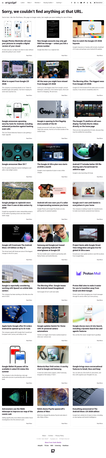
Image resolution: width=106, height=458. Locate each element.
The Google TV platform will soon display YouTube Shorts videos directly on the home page (87, 123)
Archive (50, 435)
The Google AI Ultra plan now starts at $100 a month (52, 165)
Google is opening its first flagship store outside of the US (51, 122)
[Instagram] (75, 2)
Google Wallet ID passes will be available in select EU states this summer (15, 369)
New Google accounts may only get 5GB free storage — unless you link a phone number (52, 43)
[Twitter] (78, 2)
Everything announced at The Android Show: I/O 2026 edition (86, 410)
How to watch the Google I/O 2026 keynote (87, 42)
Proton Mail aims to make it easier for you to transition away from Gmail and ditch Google (87, 288)
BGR (51, 445)
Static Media (45, 438)
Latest (22, 2)
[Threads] (87, 2)
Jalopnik (40, 445)
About (44, 435)
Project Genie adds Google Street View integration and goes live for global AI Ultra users (87, 247)
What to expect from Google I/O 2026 (15, 82)
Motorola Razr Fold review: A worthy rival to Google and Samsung (52, 368)
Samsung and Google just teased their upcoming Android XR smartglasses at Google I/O (51, 247)
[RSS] (90, 2)
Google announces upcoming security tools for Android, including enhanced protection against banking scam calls (17, 125)
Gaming (58, 2)
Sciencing (58, 445)
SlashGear (66, 445)
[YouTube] (81, 2)
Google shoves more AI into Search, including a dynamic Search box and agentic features (87, 328)
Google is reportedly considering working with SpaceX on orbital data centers (17, 288)
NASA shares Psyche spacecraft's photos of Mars (51, 410)
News (29, 2)
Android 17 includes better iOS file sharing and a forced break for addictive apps (87, 166)
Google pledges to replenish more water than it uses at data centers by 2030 (17, 205)
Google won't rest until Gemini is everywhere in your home (86, 204)
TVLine (46, 445)
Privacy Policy (59, 435)
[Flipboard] (84, 2)
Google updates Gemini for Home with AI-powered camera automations (51, 328)
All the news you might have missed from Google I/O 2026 (52, 82)
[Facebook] (71, 2)
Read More (29, 55)
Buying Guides (48, 2)
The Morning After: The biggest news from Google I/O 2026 (88, 82)
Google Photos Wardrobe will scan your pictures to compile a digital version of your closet (16, 43)
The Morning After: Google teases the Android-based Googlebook (51, 287)
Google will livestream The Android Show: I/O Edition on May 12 (17, 246)
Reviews (37, 2)
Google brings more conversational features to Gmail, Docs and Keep (87, 368)
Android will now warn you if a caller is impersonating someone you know (52, 204)
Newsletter (98, 2)
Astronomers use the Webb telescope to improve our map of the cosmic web (17, 411)
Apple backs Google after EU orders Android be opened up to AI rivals (17, 327)
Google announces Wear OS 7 (14, 164)
